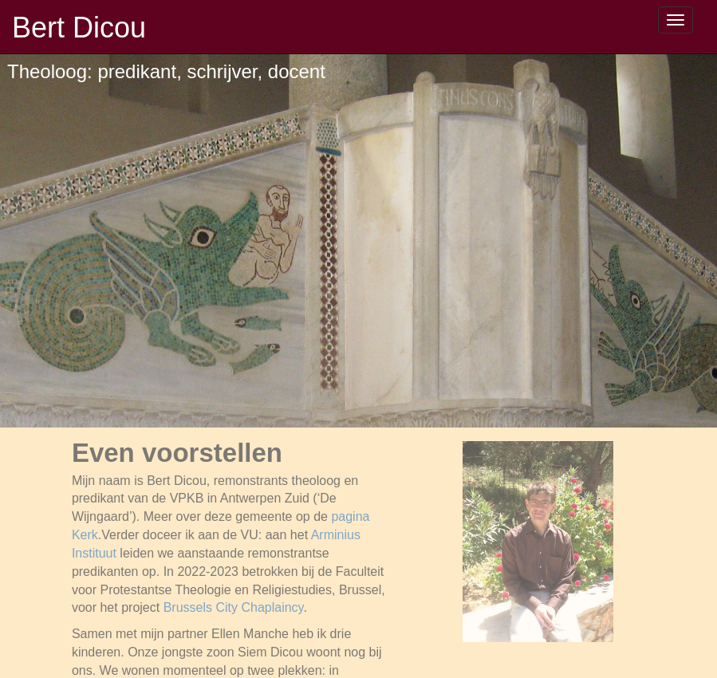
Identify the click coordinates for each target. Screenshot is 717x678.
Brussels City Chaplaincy (233, 607)
